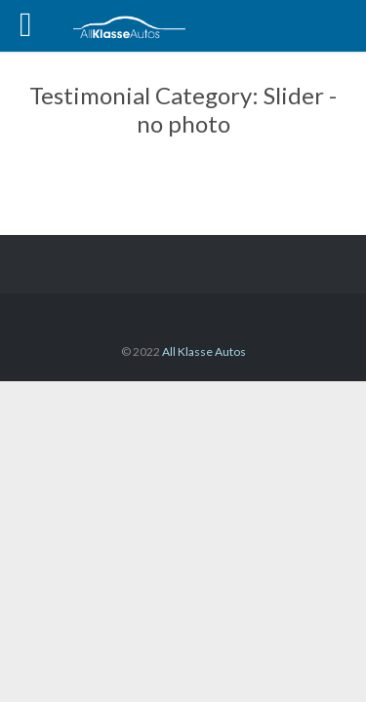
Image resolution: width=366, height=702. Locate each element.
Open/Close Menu (36, 27)
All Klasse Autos (204, 351)
